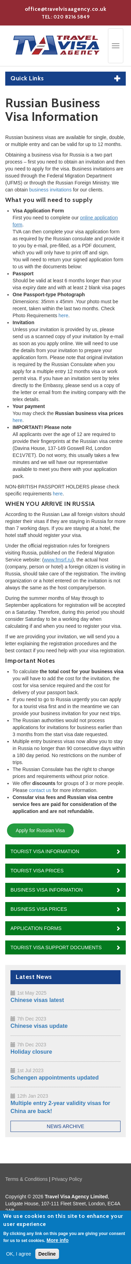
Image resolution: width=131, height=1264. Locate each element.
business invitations (50, 189)
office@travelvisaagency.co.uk (66, 9)
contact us (40, 790)
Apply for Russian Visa (40, 830)
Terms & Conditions (26, 1179)
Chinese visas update (39, 1026)
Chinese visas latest (37, 1000)
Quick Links (27, 78)
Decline (47, 1256)
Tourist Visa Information (44, 851)
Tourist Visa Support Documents (56, 947)
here (63, 315)
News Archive (65, 1126)
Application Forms (35, 928)
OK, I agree (18, 1256)
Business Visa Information (46, 890)
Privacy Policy (67, 1179)
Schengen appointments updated (54, 1078)
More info (57, 1242)
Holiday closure (31, 1052)
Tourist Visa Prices (37, 870)
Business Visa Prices (38, 909)
